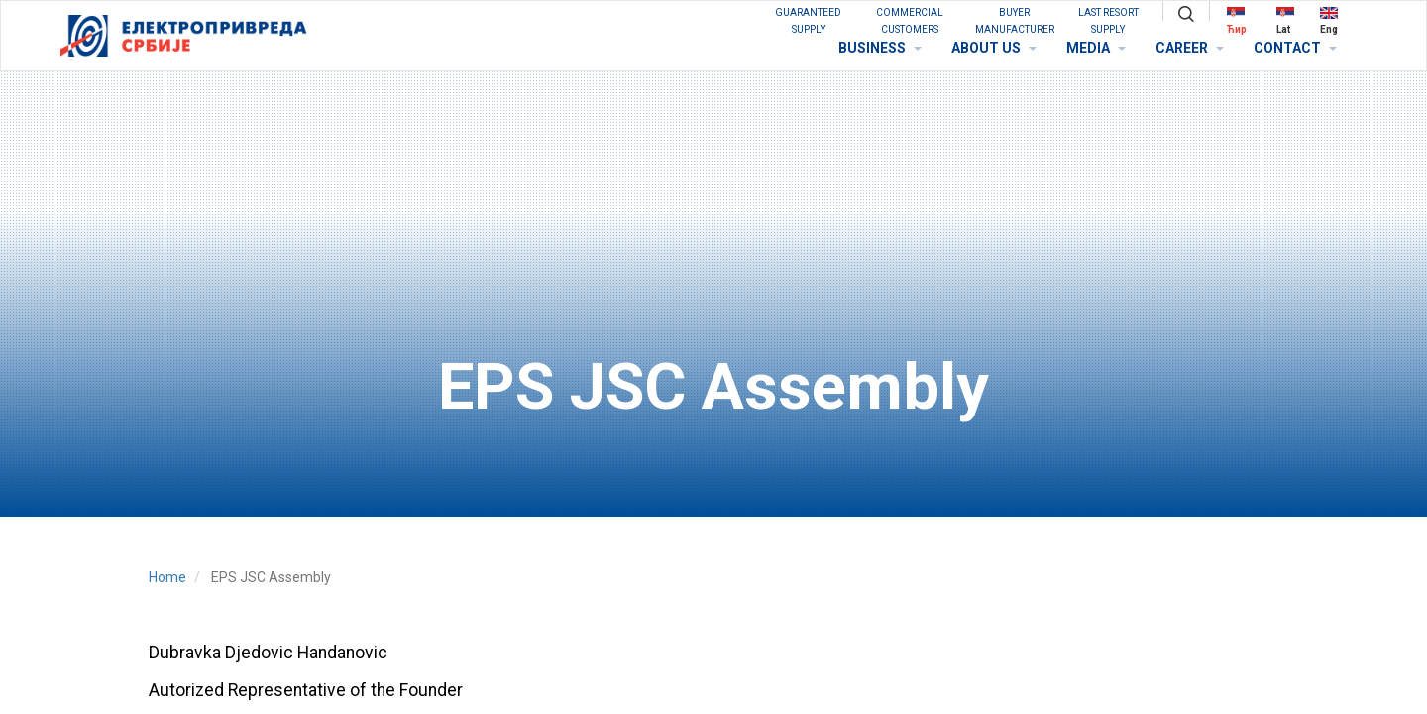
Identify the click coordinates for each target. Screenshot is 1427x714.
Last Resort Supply (1108, 21)
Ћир (1237, 20)
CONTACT (1295, 48)
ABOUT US (994, 48)
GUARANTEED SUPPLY (808, 21)
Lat (1285, 20)
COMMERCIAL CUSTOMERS (909, 21)
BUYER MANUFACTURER (1014, 21)
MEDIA (1096, 48)
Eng (1329, 20)
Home (167, 577)
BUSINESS (880, 48)
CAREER (1189, 48)
